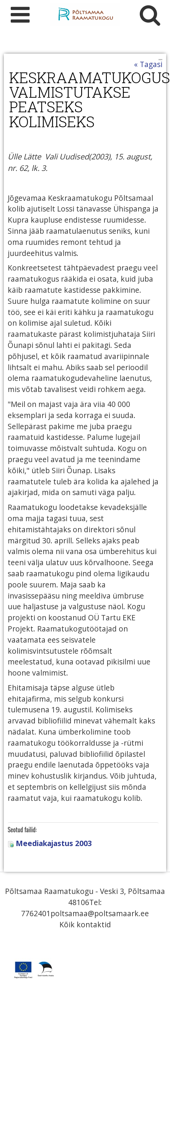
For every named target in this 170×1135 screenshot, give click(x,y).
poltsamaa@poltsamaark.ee (100, 913)
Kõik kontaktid (85, 924)
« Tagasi (148, 64)
